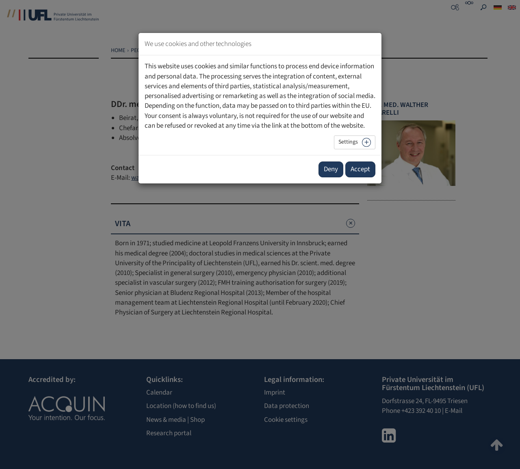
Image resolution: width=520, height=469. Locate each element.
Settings (348, 142)
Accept (360, 169)
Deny (331, 169)
